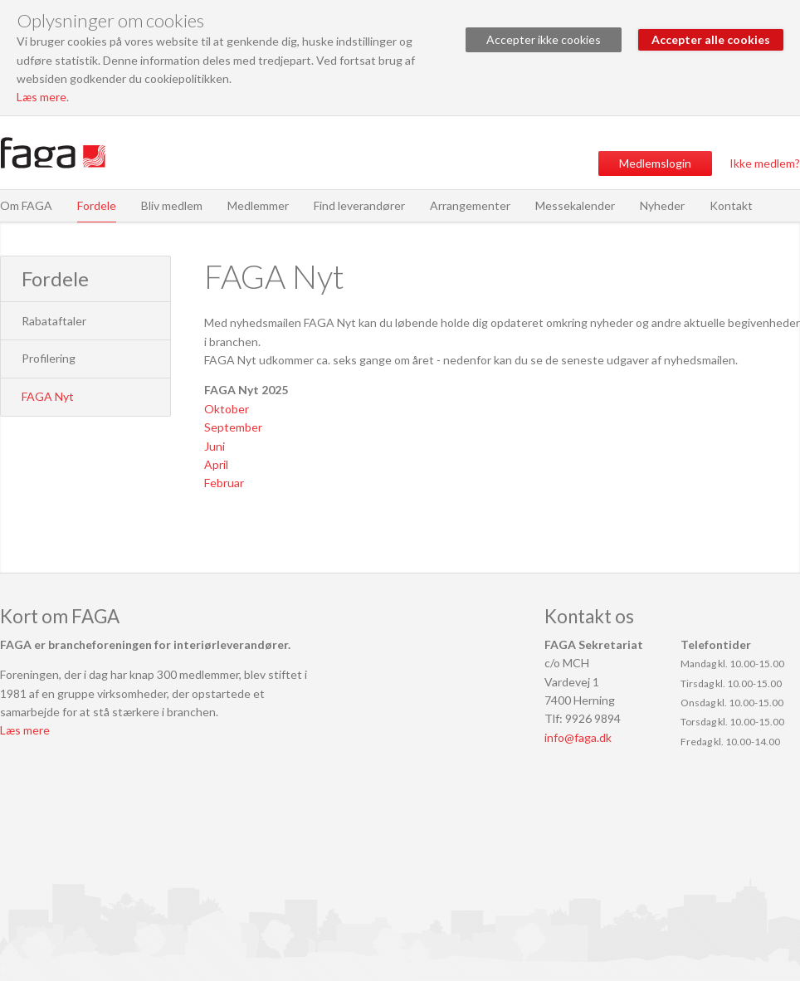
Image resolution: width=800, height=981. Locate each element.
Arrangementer (470, 205)
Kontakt (731, 205)
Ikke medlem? (764, 163)
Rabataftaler (54, 321)
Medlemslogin (655, 163)
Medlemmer (258, 205)
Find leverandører (359, 205)
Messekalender (575, 205)
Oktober (226, 409)
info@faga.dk (578, 737)
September (233, 427)
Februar (224, 483)
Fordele (96, 205)
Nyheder (662, 205)
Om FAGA (26, 205)
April (216, 464)
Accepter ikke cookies (543, 39)
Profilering (49, 358)
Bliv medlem (171, 205)
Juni (214, 446)
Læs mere (41, 97)
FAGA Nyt (48, 396)
